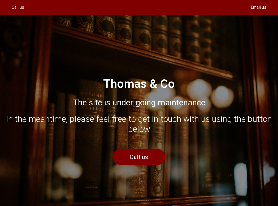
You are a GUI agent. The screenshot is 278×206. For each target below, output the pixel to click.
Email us (258, 7)
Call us (18, 7)
